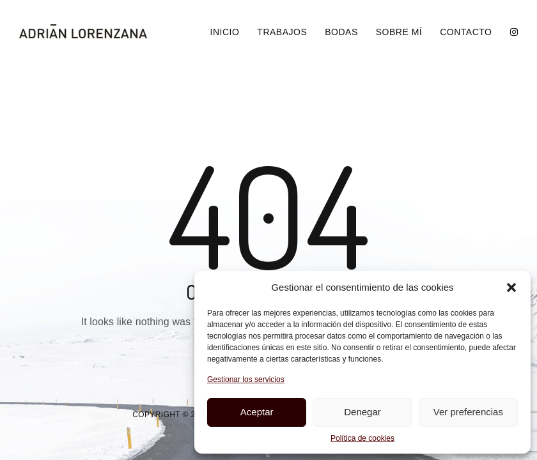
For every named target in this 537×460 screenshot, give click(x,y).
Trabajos (282, 32)
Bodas (341, 32)
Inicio (225, 32)
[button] (511, 287)
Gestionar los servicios (245, 379)
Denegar (362, 411)
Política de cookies (362, 438)
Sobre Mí (399, 32)
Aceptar (257, 411)
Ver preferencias (468, 411)
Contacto (466, 32)
